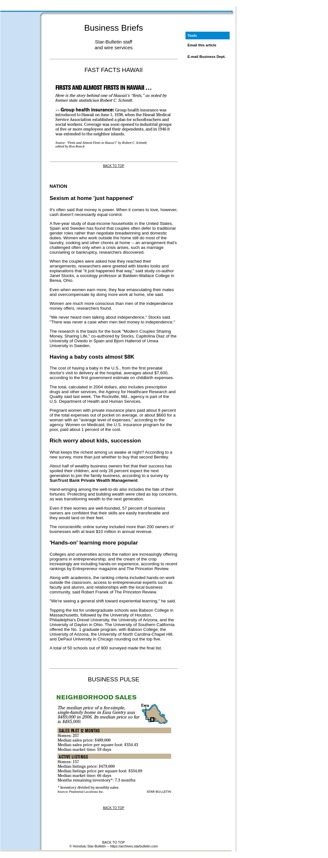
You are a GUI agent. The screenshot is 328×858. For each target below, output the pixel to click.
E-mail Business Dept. (206, 57)
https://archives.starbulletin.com (134, 846)
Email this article (201, 45)
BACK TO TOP (113, 842)
